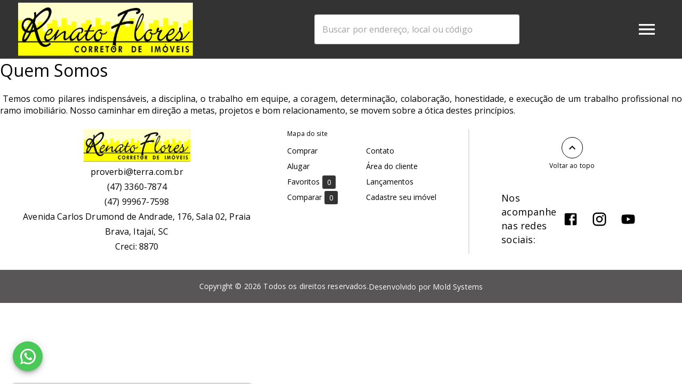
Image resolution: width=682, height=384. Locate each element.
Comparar (312, 197)
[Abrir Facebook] (571, 219)
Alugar (298, 166)
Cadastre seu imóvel (401, 197)
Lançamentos (389, 182)
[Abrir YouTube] (628, 219)
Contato (380, 151)
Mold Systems (458, 287)
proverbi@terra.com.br (137, 172)
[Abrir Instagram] (599, 219)
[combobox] (416, 29)
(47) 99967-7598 (136, 201)
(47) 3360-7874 (137, 187)
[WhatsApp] (28, 356)
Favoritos (311, 181)
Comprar (302, 151)
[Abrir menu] (647, 29)
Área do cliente (392, 166)
